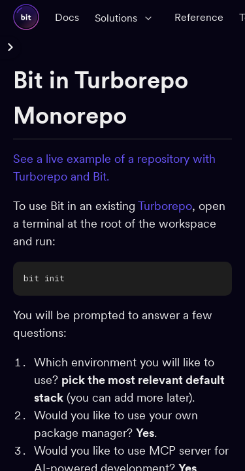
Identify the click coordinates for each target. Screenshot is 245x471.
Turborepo (165, 206)
